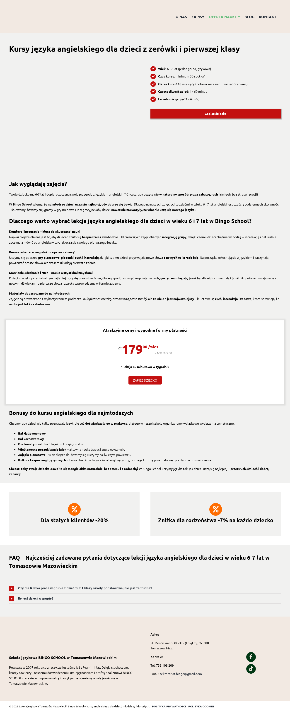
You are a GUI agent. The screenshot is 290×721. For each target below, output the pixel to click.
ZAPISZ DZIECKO (145, 380)
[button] (145, 588)
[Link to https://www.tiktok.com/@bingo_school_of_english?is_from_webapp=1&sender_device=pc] (251, 669)
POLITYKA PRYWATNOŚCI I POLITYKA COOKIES (183, 706)
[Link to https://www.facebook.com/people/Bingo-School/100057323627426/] (251, 657)
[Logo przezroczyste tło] (31, 6)
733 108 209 (165, 665)
